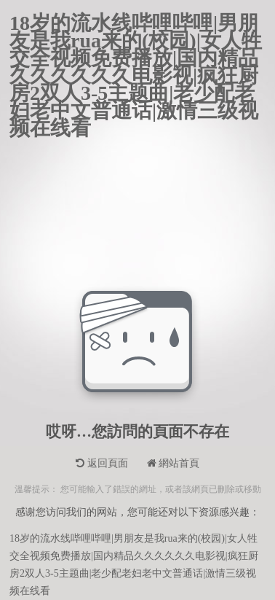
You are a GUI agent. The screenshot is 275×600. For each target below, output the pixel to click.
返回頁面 (102, 463)
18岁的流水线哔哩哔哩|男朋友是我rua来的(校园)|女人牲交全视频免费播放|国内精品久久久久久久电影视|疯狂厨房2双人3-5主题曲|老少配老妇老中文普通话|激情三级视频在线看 (135, 23)
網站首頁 (173, 463)
